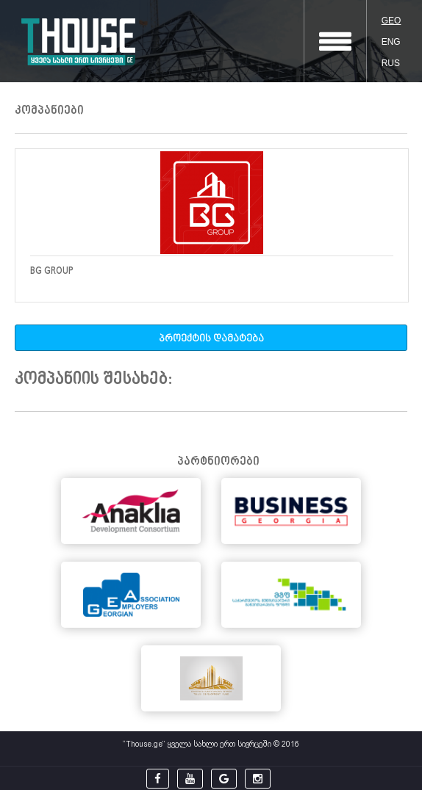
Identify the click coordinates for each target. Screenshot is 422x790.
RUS (391, 63)
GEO (391, 20)
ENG (391, 42)
